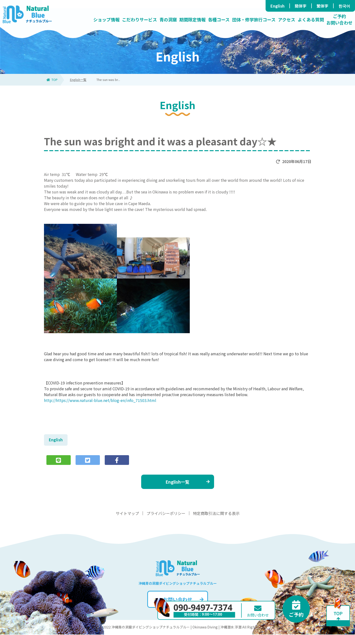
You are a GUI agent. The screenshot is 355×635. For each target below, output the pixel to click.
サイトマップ (127, 514)
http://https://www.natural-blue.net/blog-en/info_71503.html (100, 400)
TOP (52, 79)
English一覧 (78, 79)
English (277, 6)
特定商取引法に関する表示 (216, 514)
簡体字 (300, 6)
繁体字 (322, 6)
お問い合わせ (183, 599)
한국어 (344, 6)
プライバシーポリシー (166, 514)
